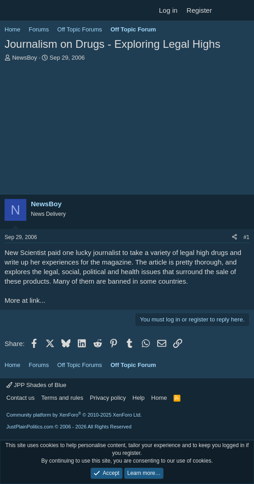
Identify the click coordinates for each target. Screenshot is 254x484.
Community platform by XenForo (74, 415)
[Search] (243, 10)
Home (159, 397)
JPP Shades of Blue (36, 385)
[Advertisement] (127, 130)
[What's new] (225, 10)
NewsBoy (24, 57)
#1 (246, 237)
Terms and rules (62, 397)
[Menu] (12, 10)
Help (139, 397)
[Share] (234, 237)
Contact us (20, 397)
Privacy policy (108, 397)
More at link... (25, 300)
